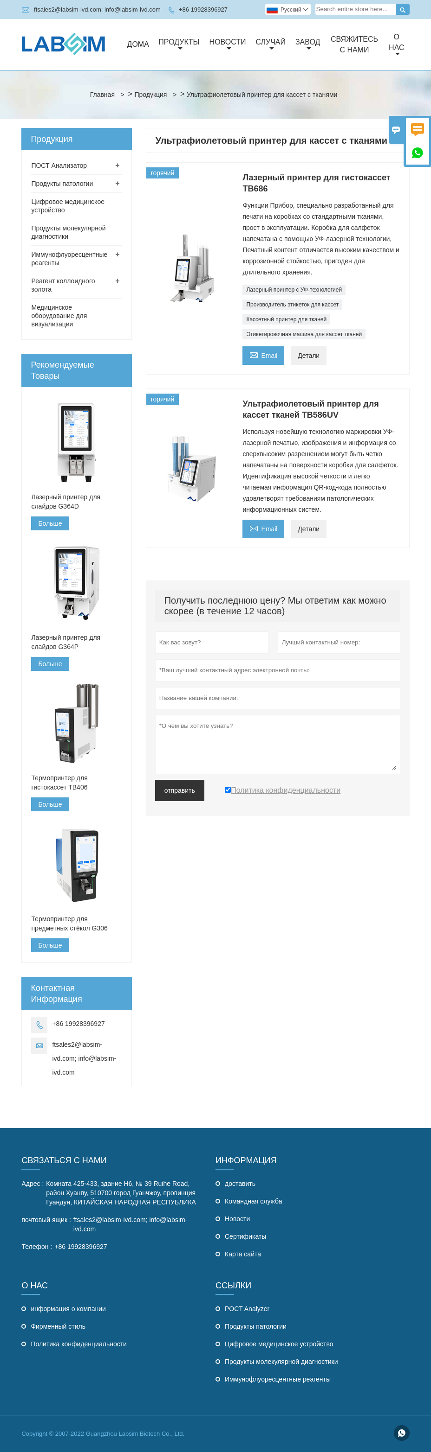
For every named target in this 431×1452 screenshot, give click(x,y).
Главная (102, 94)
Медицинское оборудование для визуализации (59, 316)
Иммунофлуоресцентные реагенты (278, 1379)
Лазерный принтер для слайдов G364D (65, 501)
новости (227, 45)
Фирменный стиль (58, 1326)
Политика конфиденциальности (79, 1344)
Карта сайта (243, 1254)
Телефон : (36, 1246)
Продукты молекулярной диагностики (281, 1361)
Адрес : (32, 1183)
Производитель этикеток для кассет (292, 304)
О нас (396, 45)
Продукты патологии (62, 183)
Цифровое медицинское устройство (279, 1344)
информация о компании (68, 1308)
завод (307, 45)
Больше (50, 523)
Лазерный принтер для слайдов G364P (65, 642)
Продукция (150, 94)
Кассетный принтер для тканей (286, 319)
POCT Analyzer (247, 1308)
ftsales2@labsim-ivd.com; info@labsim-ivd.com (97, 9)
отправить (179, 790)
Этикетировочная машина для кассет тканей (304, 334)
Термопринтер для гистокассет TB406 (59, 782)
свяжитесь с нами (354, 44)
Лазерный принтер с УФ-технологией (294, 290)
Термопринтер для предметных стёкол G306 (69, 923)
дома (138, 44)
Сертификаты (245, 1236)
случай (270, 45)
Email (263, 354)
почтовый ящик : (46, 1219)
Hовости (237, 1219)
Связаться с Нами (63, 1160)
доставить (240, 1183)
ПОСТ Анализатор (59, 165)
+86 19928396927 (203, 9)
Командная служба (253, 1201)
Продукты (178, 45)
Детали (309, 355)
